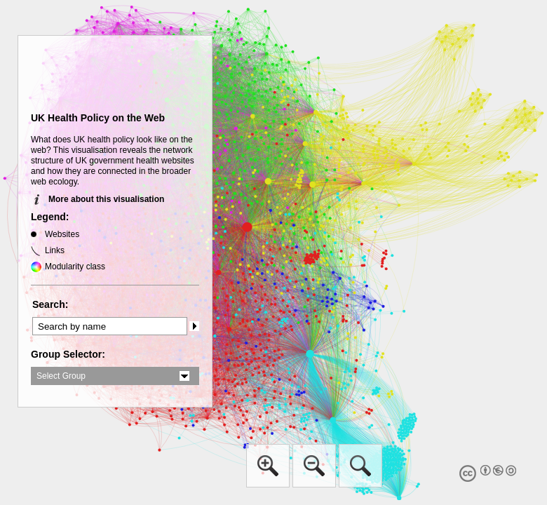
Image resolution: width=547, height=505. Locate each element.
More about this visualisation (106, 199)
